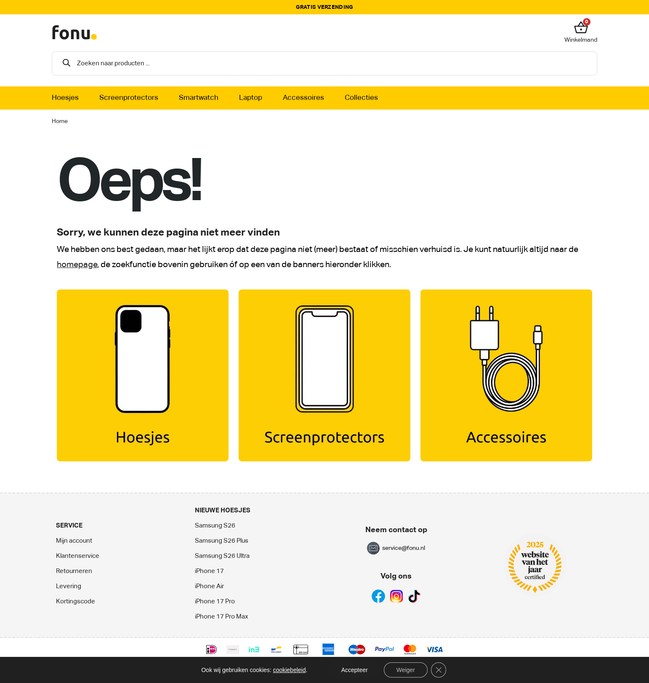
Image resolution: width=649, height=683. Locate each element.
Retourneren (74, 571)
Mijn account (74, 541)
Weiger (405, 670)
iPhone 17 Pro (215, 601)
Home (60, 121)
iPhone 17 (209, 571)
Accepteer (354, 670)
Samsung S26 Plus (221, 541)
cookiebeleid (289, 670)
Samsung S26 (215, 525)
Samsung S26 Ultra (222, 556)
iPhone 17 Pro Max (221, 616)
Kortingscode (75, 601)
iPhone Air (209, 586)
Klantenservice (77, 556)
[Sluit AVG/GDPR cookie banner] (438, 670)
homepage (77, 265)
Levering (68, 586)
